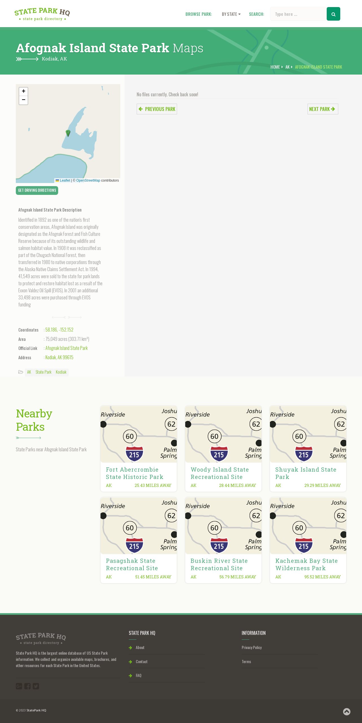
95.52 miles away (322, 577)
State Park (43, 372)
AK (63, 59)
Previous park (156, 108)
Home (275, 67)
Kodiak (61, 372)
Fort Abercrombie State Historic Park (135, 473)
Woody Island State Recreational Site (220, 473)
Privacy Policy (251, 647)
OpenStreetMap (88, 180)
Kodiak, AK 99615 (59, 357)
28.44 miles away (237, 485)
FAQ (135, 675)
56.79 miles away (237, 577)
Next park (322, 108)
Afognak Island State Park (66, 348)
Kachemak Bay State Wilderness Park (306, 564)
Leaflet (63, 180)
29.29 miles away (322, 485)
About (137, 647)
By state (231, 14)
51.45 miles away (153, 577)
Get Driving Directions (37, 190)
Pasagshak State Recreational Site (132, 564)
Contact (138, 661)
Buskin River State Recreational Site (219, 564)
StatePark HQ (36, 710)
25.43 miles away (153, 485)
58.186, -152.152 (59, 329)
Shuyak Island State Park (306, 473)
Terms (246, 661)
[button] (68, 133)
